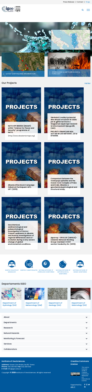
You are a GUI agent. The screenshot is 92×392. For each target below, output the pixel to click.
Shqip (88, 2)
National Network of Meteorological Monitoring (63, 272)
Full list (87, 83)
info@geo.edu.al (14, 369)
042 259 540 (26, 367)
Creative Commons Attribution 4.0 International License (86, 376)
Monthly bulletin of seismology (12, 271)
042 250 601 (12, 367)
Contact (80, 2)
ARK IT (73, 387)
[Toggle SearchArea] (82, 10)
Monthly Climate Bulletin (28, 270)
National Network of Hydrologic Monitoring (46, 271)
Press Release (68, 2)
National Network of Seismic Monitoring (80, 271)
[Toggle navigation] (87, 10)
